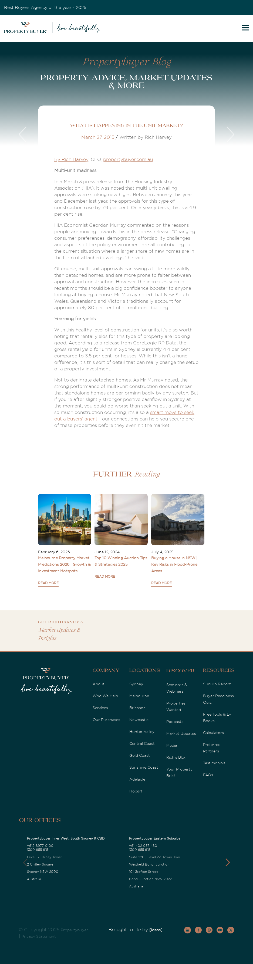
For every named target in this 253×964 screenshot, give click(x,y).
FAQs (208, 775)
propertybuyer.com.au (128, 159)
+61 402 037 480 (143, 846)
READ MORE (48, 583)
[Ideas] (155, 930)
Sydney (136, 684)
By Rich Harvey (71, 159)
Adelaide (137, 779)
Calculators (213, 733)
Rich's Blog (176, 757)
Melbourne (139, 696)
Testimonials (214, 763)
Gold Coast (139, 755)
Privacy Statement (39, 936)
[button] (227, 862)
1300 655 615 (37, 850)
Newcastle (139, 720)
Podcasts (174, 721)
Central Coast (142, 743)
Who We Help (105, 696)
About (98, 684)
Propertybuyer (74, 930)
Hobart (136, 791)
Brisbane (137, 708)
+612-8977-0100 (40, 846)
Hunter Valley (141, 731)
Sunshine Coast (143, 767)
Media (171, 745)
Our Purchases (106, 720)
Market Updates (181, 733)
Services (100, 708)
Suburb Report (217, 684)
